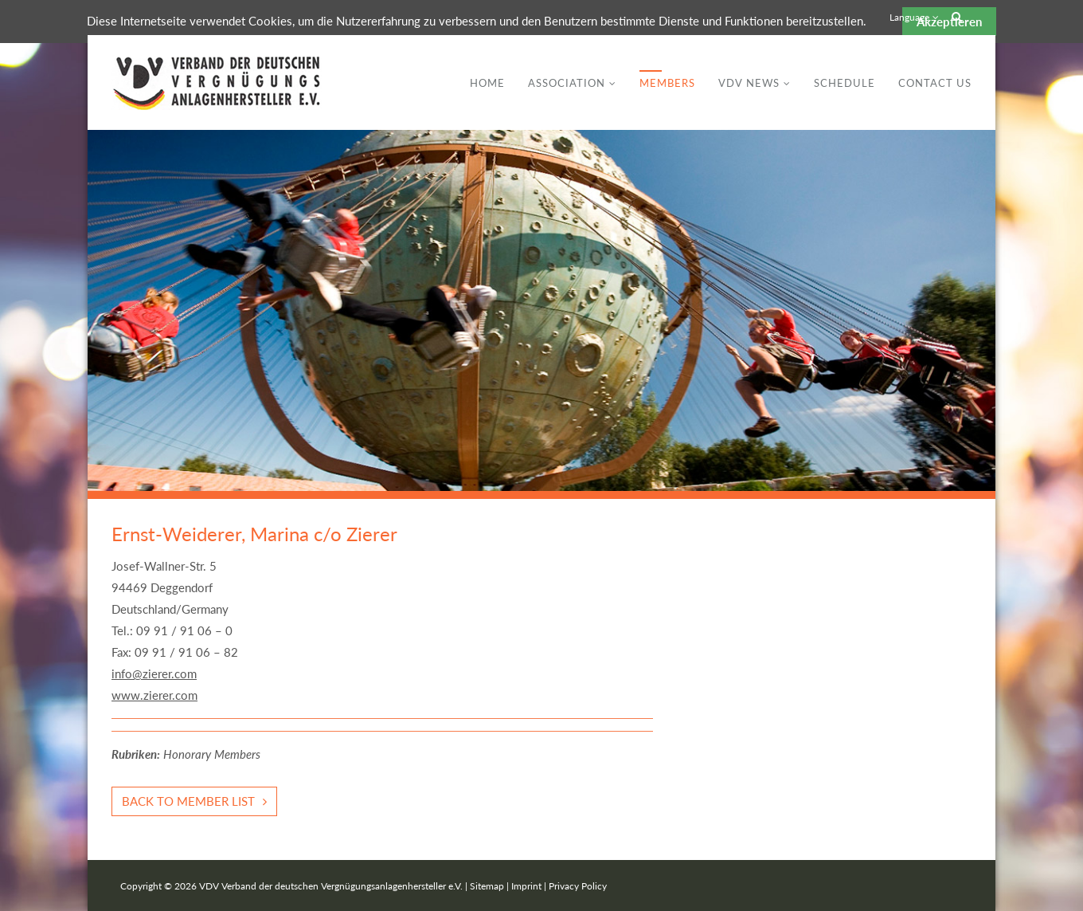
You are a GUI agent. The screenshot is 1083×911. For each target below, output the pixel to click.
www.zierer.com (154, 695)
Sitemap (487, 886)
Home (487, 83)
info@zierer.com (154, 673)
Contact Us (935, 83)
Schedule (844, 83)
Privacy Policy (578, 886)
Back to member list (188, 801)
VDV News (749, 83)
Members (667, 83)
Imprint (526, 886)
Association (566, 83)
